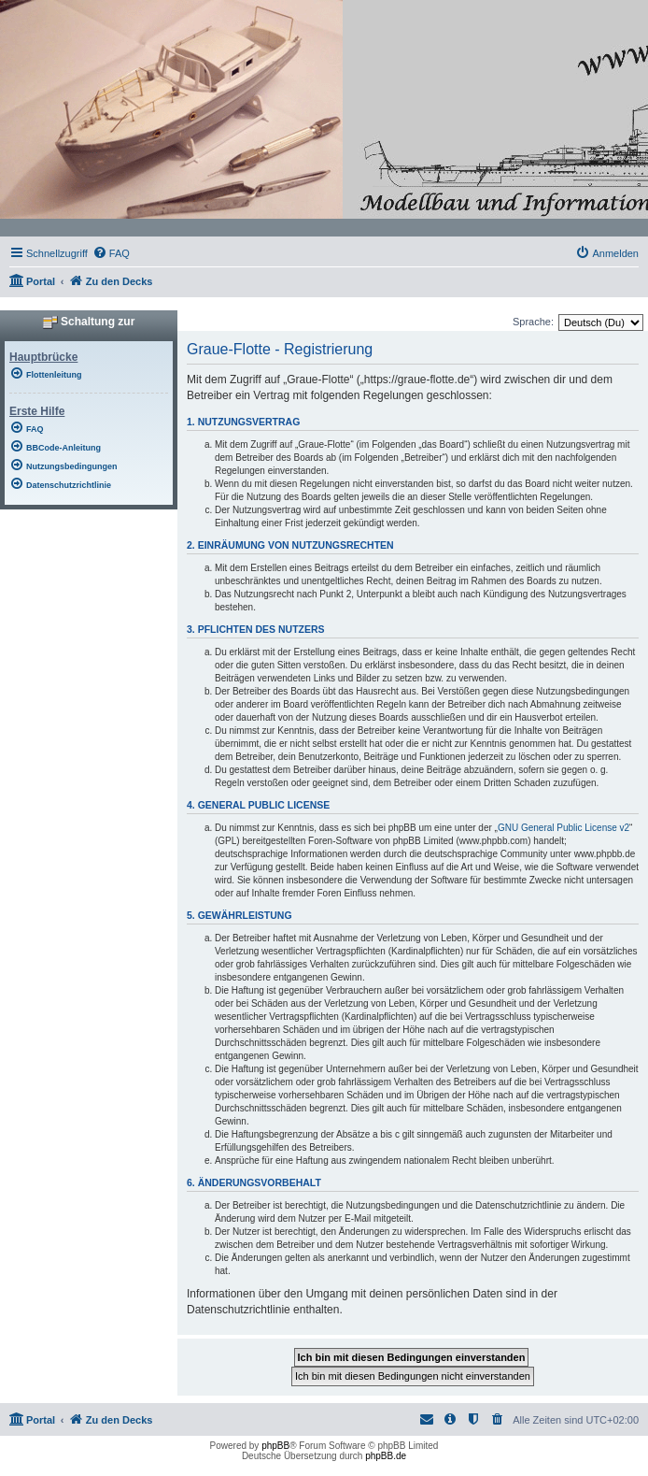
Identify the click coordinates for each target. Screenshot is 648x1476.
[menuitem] (111, 253)
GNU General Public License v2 (563, 828)
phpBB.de (385, 1456)
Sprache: (533, 321)
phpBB (275, 1445)
